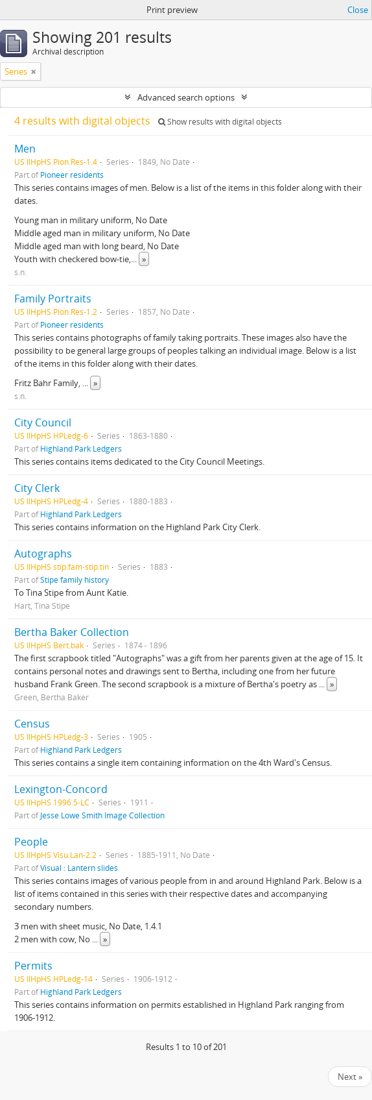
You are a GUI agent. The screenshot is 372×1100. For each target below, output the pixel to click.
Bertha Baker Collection (71, 632)
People (31, 842)
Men (25, 148)
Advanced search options (186, 97)
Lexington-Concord (61, 789)
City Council (42, 422)
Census (32, 723)
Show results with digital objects (220, 121)
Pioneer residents (72, 174)
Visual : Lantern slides (79, 867)
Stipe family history (74, 579)
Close (357, 10)
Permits (33, 966)
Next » (350, 1076)
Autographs (43, 553)
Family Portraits (52, 298)
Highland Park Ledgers (81, 448)
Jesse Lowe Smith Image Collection (102, 815)
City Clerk (37, 488)
